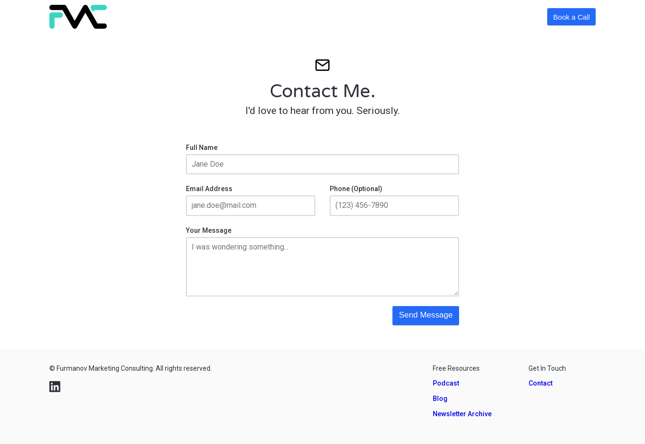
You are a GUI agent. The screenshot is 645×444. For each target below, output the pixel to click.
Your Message (208, 230)
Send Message (426, 314)
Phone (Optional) (356, 189)
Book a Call (571, 17)
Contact (541, 383)
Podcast (446, 383)
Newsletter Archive (462, 414)
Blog (440, 398)
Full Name (202, 147)
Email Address (209, 189)
